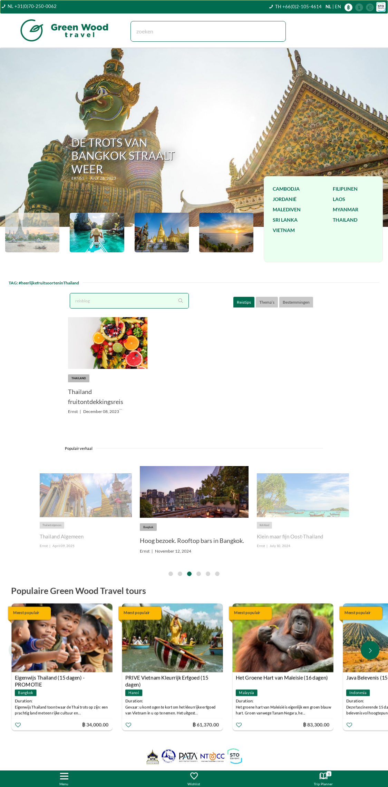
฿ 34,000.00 (95, 724)
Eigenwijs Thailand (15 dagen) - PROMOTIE (50, 679)
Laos (339, 199)
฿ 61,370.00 (206, 724)
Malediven (287, 209)
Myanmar (345, 209)
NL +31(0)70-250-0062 (32, 6)
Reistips (244, 302)
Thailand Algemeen (61, 536)
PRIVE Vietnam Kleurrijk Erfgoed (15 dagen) (166, 679)
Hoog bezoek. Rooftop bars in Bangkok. (192, 540)
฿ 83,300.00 (316, 724)
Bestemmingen (296, 302)
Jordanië (285, 199)
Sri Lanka (285, 220)
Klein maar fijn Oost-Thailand (290, 536)
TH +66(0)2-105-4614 (298, 6)
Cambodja (286, 189)
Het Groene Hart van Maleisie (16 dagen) (282, 678)
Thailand (345, 220)
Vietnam (284, 230)
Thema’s (266, 302)
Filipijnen (345, 189)
